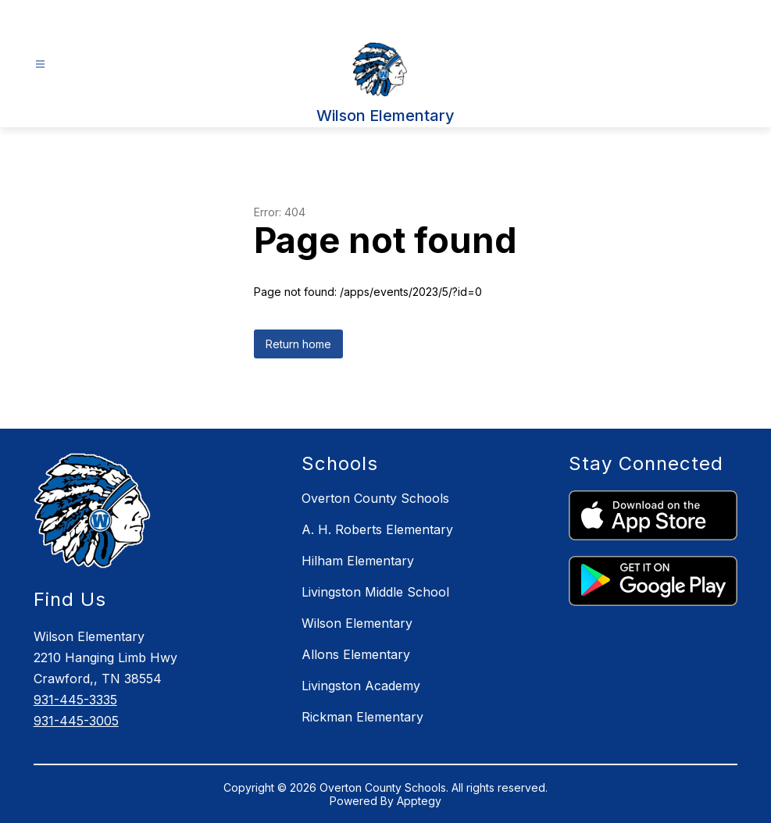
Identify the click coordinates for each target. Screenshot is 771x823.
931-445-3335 (75, 699)
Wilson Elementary (357, 623)
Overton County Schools (375, 498)
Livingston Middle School (375, 592)
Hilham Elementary (358, 560)
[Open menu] (40, 64)
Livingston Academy (361, 685)
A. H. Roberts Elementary (377, 529)
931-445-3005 (76, 721)
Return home (298, 344)
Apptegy (419, 800)
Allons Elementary (356, 654)
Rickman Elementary (362, 717)
